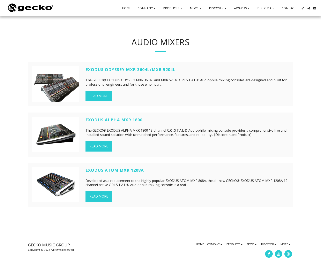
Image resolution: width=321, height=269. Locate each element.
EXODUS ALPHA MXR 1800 (113, 120)
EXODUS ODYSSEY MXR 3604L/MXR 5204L (130, 69)
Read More (98, 95)
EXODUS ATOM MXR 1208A (114, 170)
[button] (147, 8)
